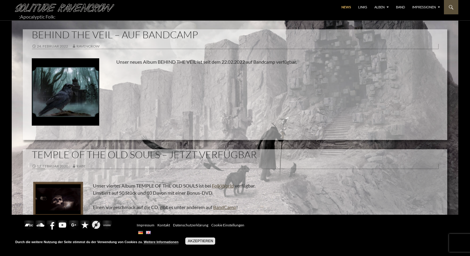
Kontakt (163, 225)
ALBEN (379, 7)
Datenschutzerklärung (190, 225)
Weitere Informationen (161, 242)
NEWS (346, 7)
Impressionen (424, 7)
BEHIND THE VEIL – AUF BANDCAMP (115, 34)
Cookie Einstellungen (227, 225)
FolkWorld (223, 185)
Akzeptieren (200, 241)
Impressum (145, 225)
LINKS (362, 7)
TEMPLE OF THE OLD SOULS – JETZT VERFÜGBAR (144, 154)
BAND (400, 7)
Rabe (81, 166)
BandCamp (224, 207)
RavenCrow (88, 46)
